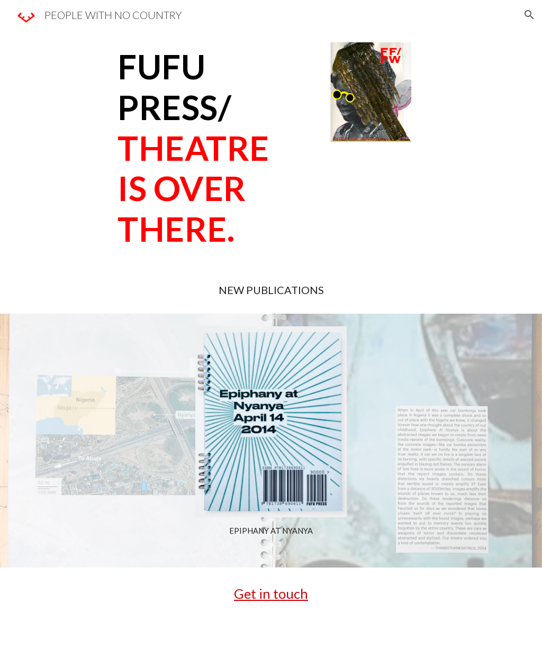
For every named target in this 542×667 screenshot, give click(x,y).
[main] (209, 148)
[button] (529, 15)
